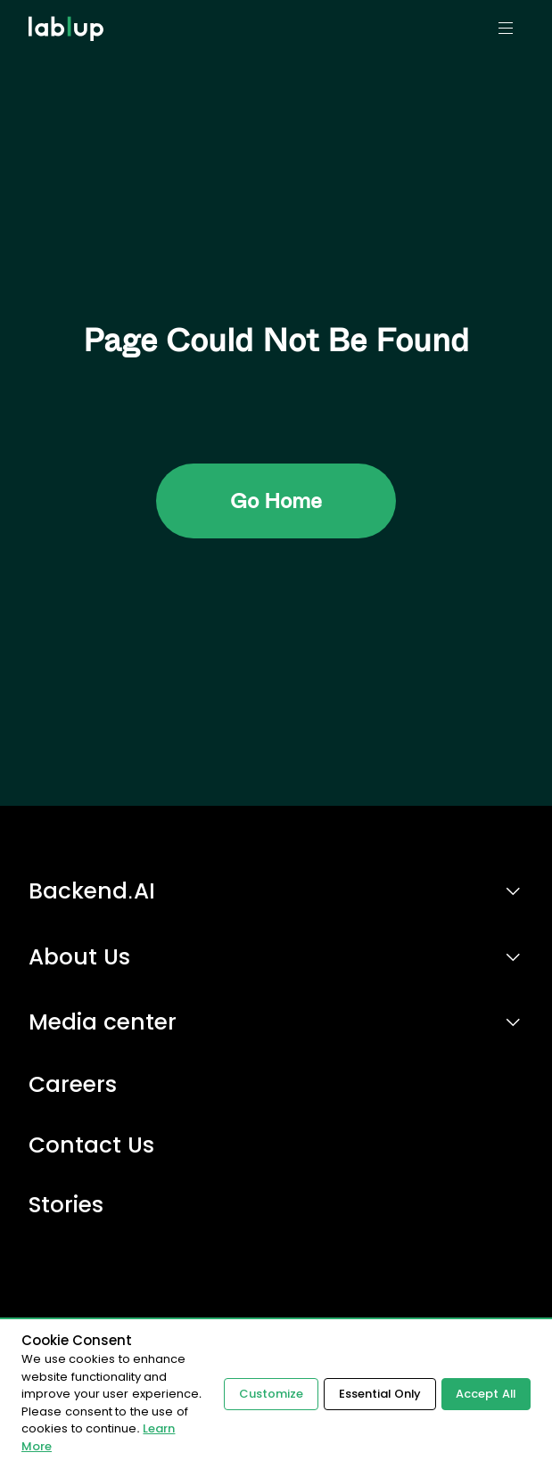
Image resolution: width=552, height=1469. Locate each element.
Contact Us (91, 1146)
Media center (103, 1022)
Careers (73, 1085)
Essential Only (377, 1393)
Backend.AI (92, 891)
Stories (66, 1205)
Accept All (484, 1393)
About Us (79, 957)
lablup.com (68, 7)
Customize (267, 1393)
